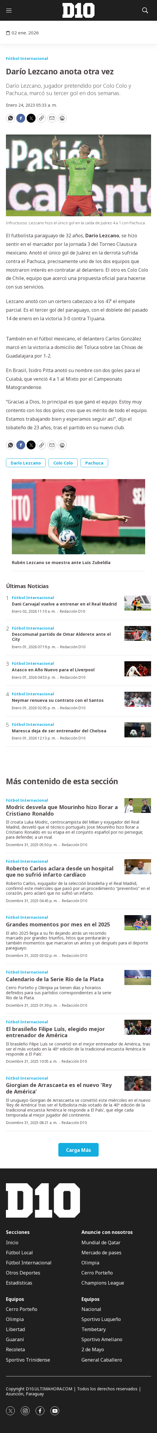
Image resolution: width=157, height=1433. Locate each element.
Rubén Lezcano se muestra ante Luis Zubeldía (61, 562)
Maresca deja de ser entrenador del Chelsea (59, 731)
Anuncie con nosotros (107, 1232)
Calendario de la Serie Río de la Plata (55, 979)
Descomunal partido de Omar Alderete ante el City (61, 636)
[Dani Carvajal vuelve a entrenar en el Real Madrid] (137, 603)
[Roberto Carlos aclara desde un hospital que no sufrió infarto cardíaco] (137, 866)
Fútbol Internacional (27, 58)
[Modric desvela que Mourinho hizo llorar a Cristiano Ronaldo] (137, 805)
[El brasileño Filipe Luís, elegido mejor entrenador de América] (137, 1027)
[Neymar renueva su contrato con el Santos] (137, 699)
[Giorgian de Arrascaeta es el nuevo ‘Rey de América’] (137, 1083)
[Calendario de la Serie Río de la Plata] (137, 977)
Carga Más (78, 1150)
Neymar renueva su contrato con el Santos (58, 700)
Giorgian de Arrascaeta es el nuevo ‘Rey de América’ (59, 1088)
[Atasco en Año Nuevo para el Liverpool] (137, 668)
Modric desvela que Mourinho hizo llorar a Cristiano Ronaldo (62, 810)
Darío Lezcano (26, 463)
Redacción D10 (72, 611)
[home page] (78, 10)
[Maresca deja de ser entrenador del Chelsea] (137, 729)
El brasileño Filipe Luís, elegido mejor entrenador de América (55, 1032)
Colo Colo (63, 463)
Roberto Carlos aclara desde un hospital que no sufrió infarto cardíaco (59, 871)
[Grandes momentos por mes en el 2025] (137, 922)
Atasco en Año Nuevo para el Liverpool (53, 670)
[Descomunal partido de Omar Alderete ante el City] (137, 633)
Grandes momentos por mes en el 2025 (58, 924)
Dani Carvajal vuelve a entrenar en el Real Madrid (64, 604)
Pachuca (94, 463)
